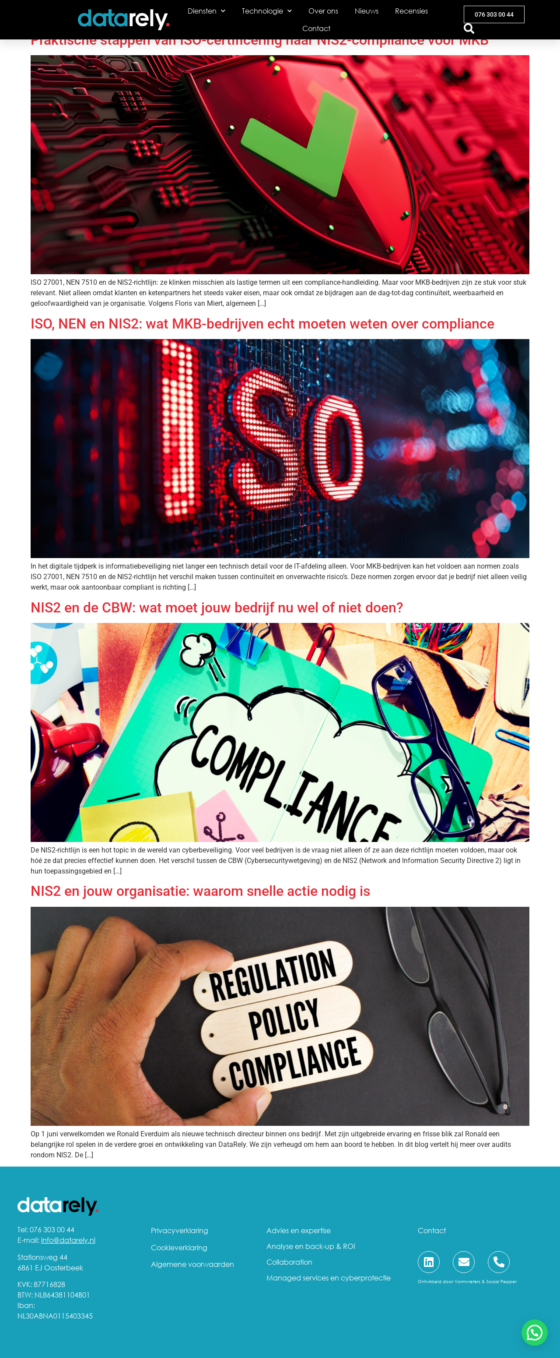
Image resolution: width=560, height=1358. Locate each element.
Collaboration (289, 1262)
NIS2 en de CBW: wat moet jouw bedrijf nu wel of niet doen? (219, 607)
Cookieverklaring (179, 1247)
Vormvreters (467, 1281)
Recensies (411, 11)
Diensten (206, 11)
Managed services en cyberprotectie (328, 1277)
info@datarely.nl (68, 1240)
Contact (316, 28)
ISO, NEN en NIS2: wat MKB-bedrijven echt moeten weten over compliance (262, 323)
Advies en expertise (298, 1230)
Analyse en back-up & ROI (310, 1246)
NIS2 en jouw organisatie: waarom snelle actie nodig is (202, 891)
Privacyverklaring (179, 1230)
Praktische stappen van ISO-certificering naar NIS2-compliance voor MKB (260, 40)
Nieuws (366, 11)
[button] (535, 1332)
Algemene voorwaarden (192, 1264)
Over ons (323, 11)
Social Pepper (501, 1281)
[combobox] (475, 28)
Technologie (267, 11)
